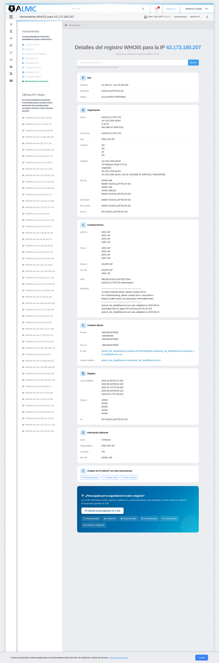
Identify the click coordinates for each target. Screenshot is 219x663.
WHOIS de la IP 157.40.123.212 (73, 341)
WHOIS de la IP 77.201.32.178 (72, 335)
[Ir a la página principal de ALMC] (28, 24)
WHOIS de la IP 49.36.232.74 (71, 239)
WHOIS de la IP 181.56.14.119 (72, 316)
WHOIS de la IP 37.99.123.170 (72, 252)
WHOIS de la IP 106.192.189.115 (73, 348)
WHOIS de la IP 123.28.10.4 (71, 354)
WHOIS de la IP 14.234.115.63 (72, 399)
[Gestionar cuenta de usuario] (196, 9)
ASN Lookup (155, 484)
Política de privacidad (118, 657)
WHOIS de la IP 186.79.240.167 (73, 412)
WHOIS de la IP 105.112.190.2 (72, 265)
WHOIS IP (64, 49)
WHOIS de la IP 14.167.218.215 (73, 182)
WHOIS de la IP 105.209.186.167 (73, 367)
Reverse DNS (136, 484)
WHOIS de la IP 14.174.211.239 (73, 220)
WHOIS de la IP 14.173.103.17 (72, 162)
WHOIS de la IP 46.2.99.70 (70, 214)
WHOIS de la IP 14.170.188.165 (73, 188)
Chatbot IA (135, 525)
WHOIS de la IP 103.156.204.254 (73, 271)
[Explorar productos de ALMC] (28, 81)
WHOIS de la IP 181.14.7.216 (71, 143)
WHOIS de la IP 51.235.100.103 (73, 258)
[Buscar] (143, 9)
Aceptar (201, 657)
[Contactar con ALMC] (28, 38)
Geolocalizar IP (66, 58)
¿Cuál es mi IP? (67, 45)
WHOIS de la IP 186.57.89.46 (71, 118)
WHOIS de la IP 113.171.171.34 (73, 207)
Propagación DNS (68, 67)
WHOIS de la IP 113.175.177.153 (73, 425)
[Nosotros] (28, 31)
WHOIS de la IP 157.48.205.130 (73, 150)
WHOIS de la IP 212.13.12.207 (72, 169)
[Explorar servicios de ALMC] (28, 59)
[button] (28, 66)
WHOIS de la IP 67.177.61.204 (72, 393)
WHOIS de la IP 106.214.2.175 (72, 156)
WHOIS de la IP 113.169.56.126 (73, 175)
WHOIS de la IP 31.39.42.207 (71, 322)
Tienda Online (116, 532)
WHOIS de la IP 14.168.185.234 (73, 137)
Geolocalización (116, 484)
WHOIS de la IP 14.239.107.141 (73, 405)
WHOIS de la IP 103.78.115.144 (73, 431)
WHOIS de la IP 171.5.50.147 (71, 124)
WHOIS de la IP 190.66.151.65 (72, 233)
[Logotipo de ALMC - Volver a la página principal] (22, 8)
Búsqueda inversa (68, 77)
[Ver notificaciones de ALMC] (156, 9)
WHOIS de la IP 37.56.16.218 (71, 297)
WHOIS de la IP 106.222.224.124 (73, 380)
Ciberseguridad (117, 525)
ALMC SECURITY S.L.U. (157, 16)
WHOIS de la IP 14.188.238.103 (73, 361)
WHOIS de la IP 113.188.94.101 (73, 290)
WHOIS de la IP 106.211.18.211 (73, 418)
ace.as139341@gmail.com (169, 357)
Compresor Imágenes (139, 532)
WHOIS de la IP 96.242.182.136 (73, 373)
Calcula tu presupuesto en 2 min (128, 517)
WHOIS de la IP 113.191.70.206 (73, 201)
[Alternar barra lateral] (45, 17)
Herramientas (180, 17)
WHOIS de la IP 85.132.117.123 (73, 278)
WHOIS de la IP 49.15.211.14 (71, 194)
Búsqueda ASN (67, 72)
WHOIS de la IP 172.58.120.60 (72, 130)
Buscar (202, 69)
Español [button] (171, 9)
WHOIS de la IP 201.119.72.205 (73, 329)
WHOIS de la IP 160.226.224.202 (73, 303)
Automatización (175, 525)
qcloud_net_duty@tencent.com (142, 357)
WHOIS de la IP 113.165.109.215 (73, 284)
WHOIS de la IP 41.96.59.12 (71, 386)
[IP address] (150, 69)
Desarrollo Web (154, 525)
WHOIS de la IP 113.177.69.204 (73, 310)
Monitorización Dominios (71, 81)
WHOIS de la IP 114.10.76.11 (71, 226)
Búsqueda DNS (66, 63)
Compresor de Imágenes (70, 54)
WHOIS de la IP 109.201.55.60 (72, 246)
